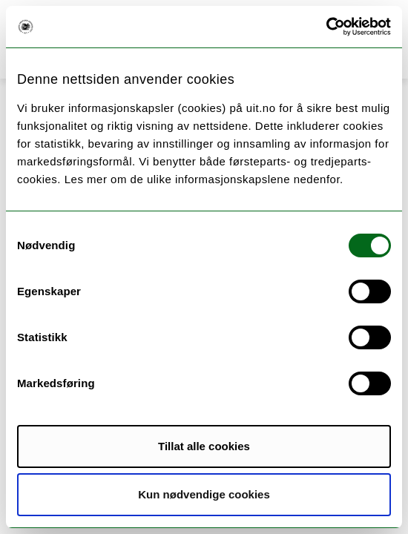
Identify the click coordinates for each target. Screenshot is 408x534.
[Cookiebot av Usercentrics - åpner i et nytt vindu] (326, 26)
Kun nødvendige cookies (204, 494)
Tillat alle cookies (204, 446)
